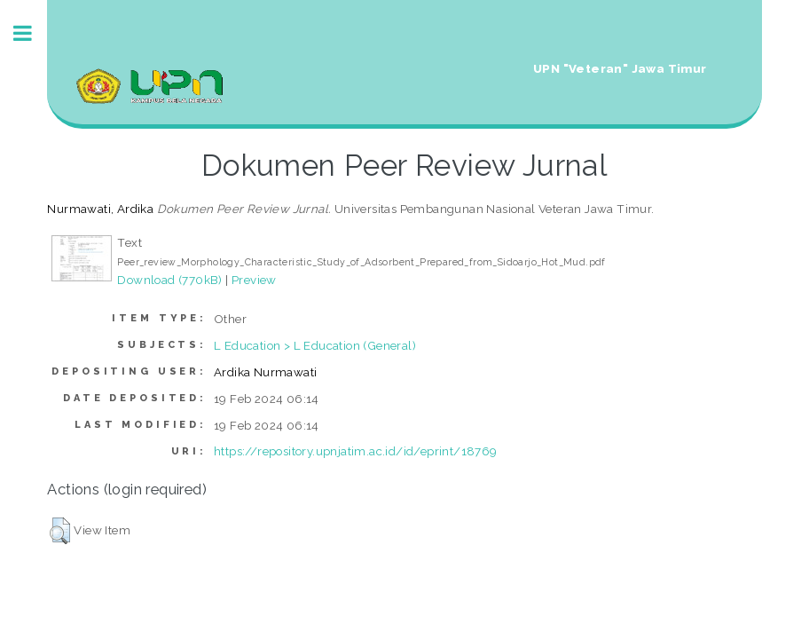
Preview (254, 280)
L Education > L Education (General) (315, 345)
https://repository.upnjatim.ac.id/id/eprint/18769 (356, 451)
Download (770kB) (169, 280)
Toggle (32, 33)
